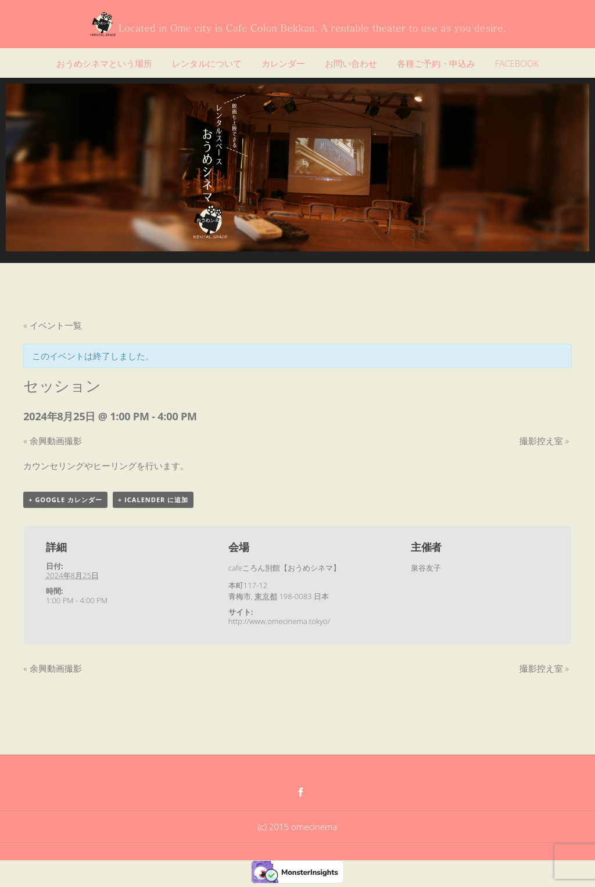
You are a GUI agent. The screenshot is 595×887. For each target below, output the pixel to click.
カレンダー (283, 63)
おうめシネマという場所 (104, 63)
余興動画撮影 (52, 440)
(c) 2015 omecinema (297, 826)
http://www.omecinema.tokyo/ (279, 621)
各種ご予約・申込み (436, 63)
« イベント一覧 (52, 325)
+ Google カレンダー (65, 499)
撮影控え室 (544, 440)
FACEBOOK (517, 63)
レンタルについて (207, 63)
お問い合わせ (351, 63)
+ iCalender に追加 (153, 499)
